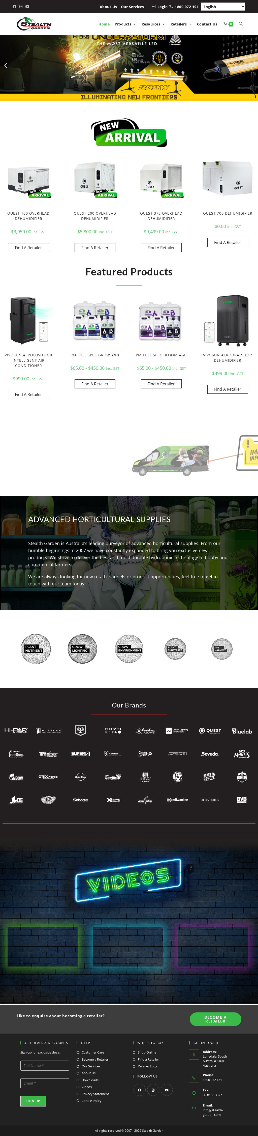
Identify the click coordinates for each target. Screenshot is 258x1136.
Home (104, 24)
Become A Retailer (215, 1019)
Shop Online (147, 1052)
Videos (87, 1087)
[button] (6, 65)
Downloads (90, 1080)
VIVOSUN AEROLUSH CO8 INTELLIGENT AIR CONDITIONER (28, 360)
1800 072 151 (187, 6)
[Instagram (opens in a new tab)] (21, 6)
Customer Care (93, 1052)
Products (126, 24)
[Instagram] (153, 1090)
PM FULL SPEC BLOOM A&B (161, 355)
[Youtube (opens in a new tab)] (27, 6)
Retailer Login (148, 1066)
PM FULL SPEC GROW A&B (95, 355)
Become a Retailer (95, 1059)
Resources (154, 24)
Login (162, 6)
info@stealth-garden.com (213, 1112)
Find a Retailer (148, 1059)
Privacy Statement (95, 1094)
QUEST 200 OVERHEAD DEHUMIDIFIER (95, 216)
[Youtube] (167, 1090)
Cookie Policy (92, 1100)
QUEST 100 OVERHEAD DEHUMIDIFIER (28, 216)
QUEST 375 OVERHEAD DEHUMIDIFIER (161, 216)
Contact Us (207, 24)
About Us (108, 6)
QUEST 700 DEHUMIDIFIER (227, 213)
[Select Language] (223, 7)
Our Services (132, 6)
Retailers (181, 24)
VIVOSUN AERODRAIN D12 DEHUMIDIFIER (227, 358)
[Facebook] (140, 1090)
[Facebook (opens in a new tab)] (15, 6)
